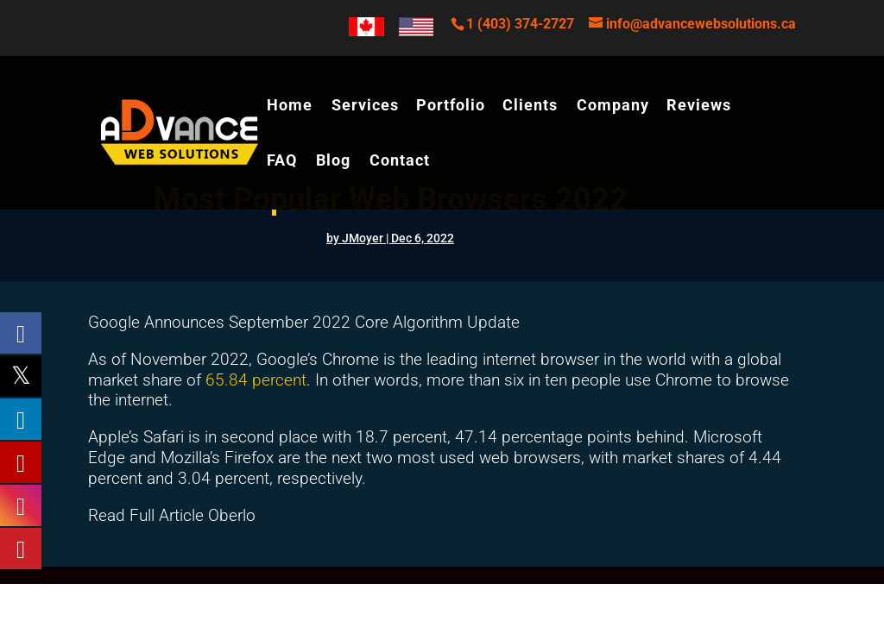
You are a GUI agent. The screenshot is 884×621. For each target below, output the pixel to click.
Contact (399, 161)
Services (365, 106)
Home (290, 106)
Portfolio (450, 106)
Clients (530, 106)
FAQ (282, 161)
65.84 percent (255, 380)
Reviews (698, 106)
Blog (333, 161)
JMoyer (362, 238)
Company (613, 106)
